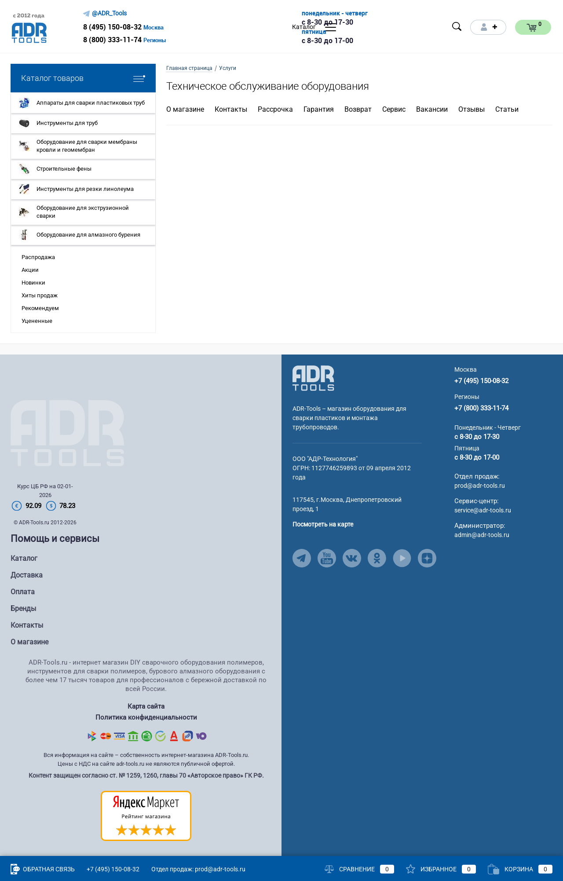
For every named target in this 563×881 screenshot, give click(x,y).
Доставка (27, 575)
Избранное (441, 869)
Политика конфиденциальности (146, 717)
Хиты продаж (40, 295)
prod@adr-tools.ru (479, 485)
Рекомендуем (40, 308)
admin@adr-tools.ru (481, 534)
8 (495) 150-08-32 (112, 27)
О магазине (185, 109)
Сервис (394, 109)
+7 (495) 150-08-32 (481, 381)
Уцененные (37, 321)
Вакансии (432, 109)
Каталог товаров (83, 78)
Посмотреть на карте (322, 524)
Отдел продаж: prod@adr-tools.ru (198, 869)
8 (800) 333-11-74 (112, 39)
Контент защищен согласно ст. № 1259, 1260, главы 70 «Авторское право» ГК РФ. (146, 775)
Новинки (33, 282)
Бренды (23, 608)
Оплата (23, 592)
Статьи (507, 109)
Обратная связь (43, 869)
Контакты (231, 109)
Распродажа (38, 257)
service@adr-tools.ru (482, 510)
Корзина (520, 869)
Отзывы (471, 109)
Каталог (24, 558)
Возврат (358, 109)
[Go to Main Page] (313, 377)
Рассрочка (275, 109)
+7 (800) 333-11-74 (481, 408)
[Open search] (457, 26)
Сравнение (359, 869)
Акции (30, 270)
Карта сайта (146, 706)
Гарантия (318, 109)
